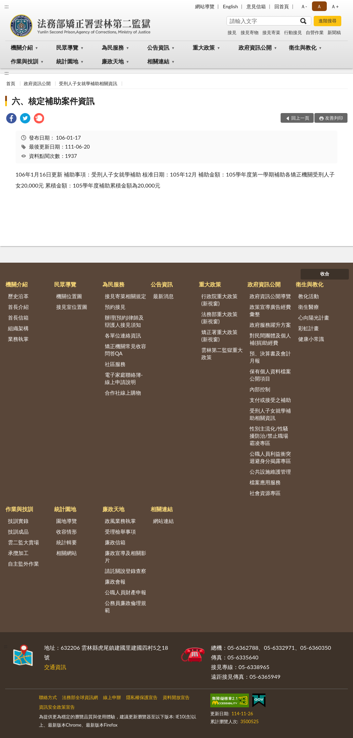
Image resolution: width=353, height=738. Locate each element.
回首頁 (281, 6)
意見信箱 (256, 6)
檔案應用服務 (265, 482)
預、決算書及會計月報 (270, 357)
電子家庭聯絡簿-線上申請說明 (124, 378)
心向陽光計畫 (313, 317)
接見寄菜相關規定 (125, 296)
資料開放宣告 (176, 697)
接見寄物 (250, 32)
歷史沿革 (18, 296)
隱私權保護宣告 (142, 697)
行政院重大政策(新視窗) (219, 299)
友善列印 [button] (334, 118)
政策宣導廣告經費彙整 (270, 310)
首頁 (10, 83)
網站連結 (163, 521)
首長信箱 (18, 317)
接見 (232, 32)
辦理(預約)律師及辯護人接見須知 (124, 321)
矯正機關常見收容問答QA (125, 349)
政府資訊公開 (255, 47)
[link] (11, 119)
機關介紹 (22, 47)
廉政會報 (115, 581)
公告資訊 (158, 47)
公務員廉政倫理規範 (125, 606)
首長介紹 (18, 307)
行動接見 (293, 32)
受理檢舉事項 (120, 531)
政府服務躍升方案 (270, 325)
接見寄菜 (271, 32)
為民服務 (113, 47)
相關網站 (66, 553)
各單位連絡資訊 (123, 335)
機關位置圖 (69, 296)
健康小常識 (311, 339)
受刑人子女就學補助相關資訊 (88, 83)
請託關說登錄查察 (125, 571)
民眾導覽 (67, 47)
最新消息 (163, 296)
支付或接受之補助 (270, 400)
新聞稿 (334, 32)
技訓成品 (18, 531)
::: (6, 6)
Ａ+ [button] (335, 6)
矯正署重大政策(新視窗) (219, 335)
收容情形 (66, 531)
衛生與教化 (302, 47)
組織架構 (18, 328)
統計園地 (67, 61)
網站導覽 (204, 6)
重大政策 (204, 47)
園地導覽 (66, 521)
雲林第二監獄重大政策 (222, 353)
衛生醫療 (308, 307)
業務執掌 (18, 339)
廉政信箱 (115, 542)
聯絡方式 (48, 697)
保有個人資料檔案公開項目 (270, 375)
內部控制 (260, 389)
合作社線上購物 (123, 393)
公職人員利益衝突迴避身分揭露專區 (270, 457)
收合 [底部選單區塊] (324, 273)
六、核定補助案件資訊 (53, 101)
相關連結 (158, 61)
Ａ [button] (319, 6)
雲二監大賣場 (23, 542)
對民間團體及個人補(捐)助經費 (270, 339)
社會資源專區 (265, 493)
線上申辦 (112, 697)
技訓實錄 (18, 521)
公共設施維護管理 (270, 471)
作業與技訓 (24, 61)
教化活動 (308, 296)
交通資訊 (55, 667)
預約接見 (115, 307)
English (230, 6)
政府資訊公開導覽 (270, 296)
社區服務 (115, 364)
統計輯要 (66, 542)
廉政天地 (113, 61)
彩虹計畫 (308, 328)
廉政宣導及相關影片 (125, 556)
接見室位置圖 (71, 307)
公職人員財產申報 (125, 592)
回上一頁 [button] (300, 118)
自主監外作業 (23, 563)
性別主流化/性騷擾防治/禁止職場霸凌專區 (269, 435)
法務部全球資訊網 (80, 697)
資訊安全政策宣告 (57, 707)
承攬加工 (18, 553)
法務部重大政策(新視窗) (219, 317)
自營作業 (315, 32)
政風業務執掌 (120, 521)
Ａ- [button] (304, 6)
